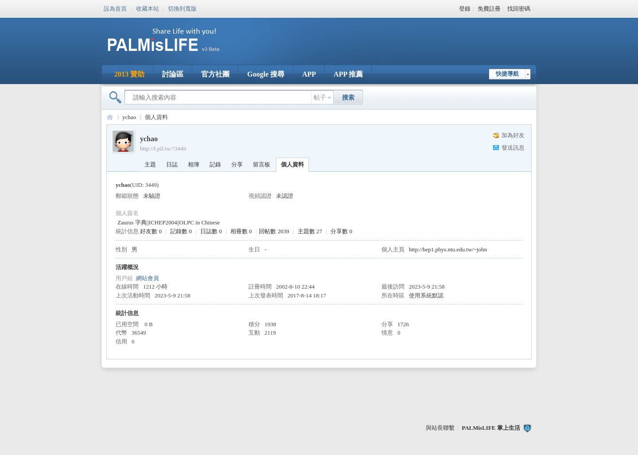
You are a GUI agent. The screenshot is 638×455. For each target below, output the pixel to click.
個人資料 (292, 164)
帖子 (320, 97)
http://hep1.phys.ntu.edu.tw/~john (448, 249)
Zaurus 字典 (131, 222)
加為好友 (513, 135)
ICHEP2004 (163, 222)
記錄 (215, 164)
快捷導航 (507, 73)
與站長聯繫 (440, 427)
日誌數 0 (211, 231)
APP (309, 74)
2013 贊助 (129, 74)
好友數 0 (151, 231)
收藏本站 (147, 8)
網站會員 (147, 278)
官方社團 (215, 74)
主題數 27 (310, 231)
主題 (150, 164)
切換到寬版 (182, 8)
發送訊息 (513, 147)
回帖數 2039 (274, 231)
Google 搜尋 (265, 74)
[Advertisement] (374, 35)
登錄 (465, 8)
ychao (129, 117)
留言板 (261, 164)
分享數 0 (341, 231)
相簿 (193, 164)
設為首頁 (115, 8)
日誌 (172, 164)
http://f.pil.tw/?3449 (163, 148)
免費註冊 (489, 8)
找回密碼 (518, 8)
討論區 (172, 74)
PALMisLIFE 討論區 (109, 117)
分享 (237, 164)
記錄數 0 (181, 231)
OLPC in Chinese (199, 222)
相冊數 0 (241, 231)
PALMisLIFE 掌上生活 (491, 427)
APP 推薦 (348, 74)
